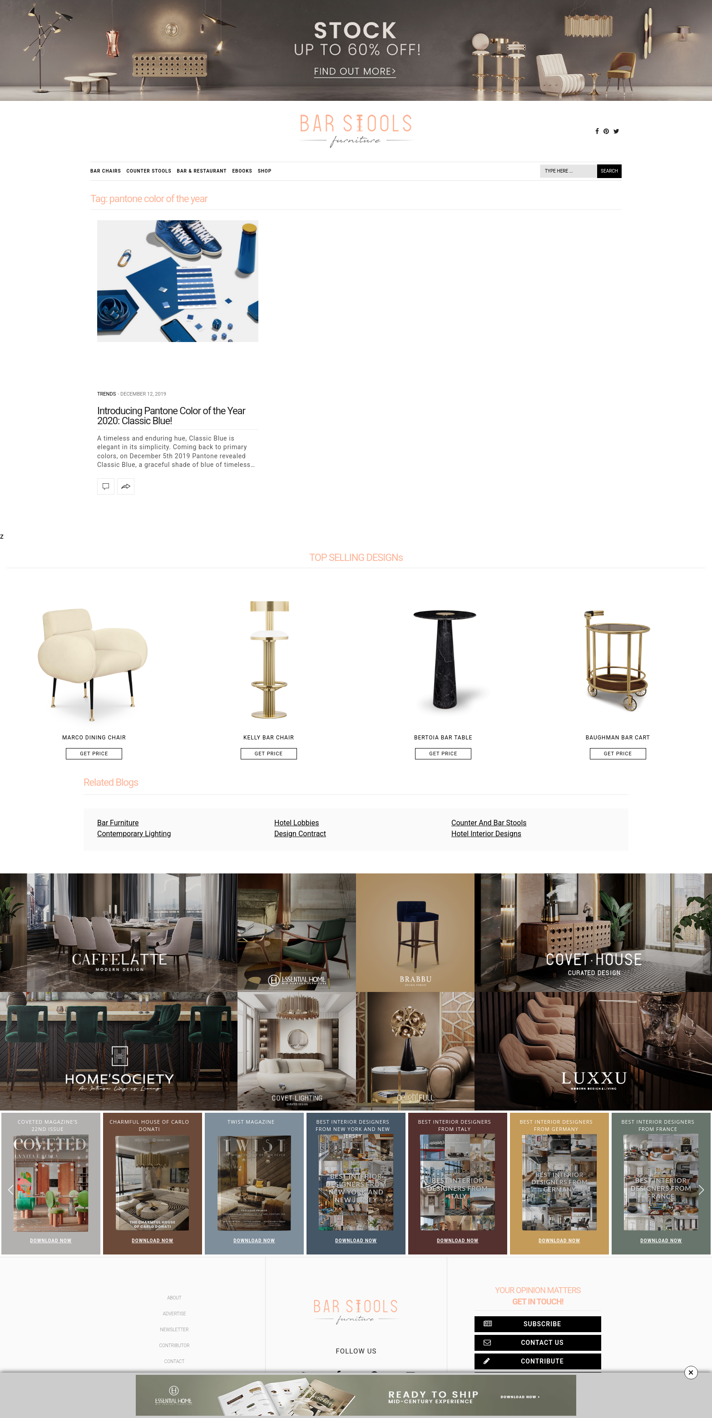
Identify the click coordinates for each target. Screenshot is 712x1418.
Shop (265, 171)
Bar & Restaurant (202, 171)
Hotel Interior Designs (486, 833)
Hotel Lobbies (296, 822)
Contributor (174, 1345)
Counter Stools (149, 171)
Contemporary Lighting (134, 833)
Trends (106, 394)
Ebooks (242, 171)
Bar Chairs (105, 171)
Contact (174, 1361)
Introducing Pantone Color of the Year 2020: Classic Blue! (171, 415)
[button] (701, 1190)
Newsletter (174, 1329)
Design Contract (300, 833)
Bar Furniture (118, 822)
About (174, 1297)
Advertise (174, 1313)
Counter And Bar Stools (489, 822)
